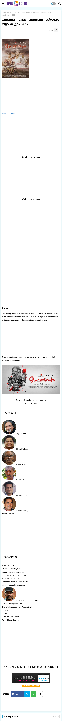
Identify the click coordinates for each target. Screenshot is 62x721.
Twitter (27, 694)
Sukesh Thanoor (23, 600)
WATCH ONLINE (14, 12)
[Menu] (3, 3)
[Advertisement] (31, 135)
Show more (54, 716)
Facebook (18, 694)
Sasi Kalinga (21, 480)
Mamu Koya (21, 464)
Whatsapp (33, 694)
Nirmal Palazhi (22, 449)
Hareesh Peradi (22, 495)
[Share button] (40, 694)
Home (4, 12)
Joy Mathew (21, 433)
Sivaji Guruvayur (23, 511)
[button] (53, 3)
